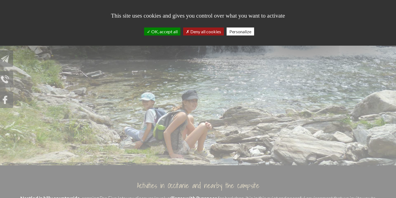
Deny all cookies (203, 31)
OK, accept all (162, 31)
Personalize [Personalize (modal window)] (240, 31)
